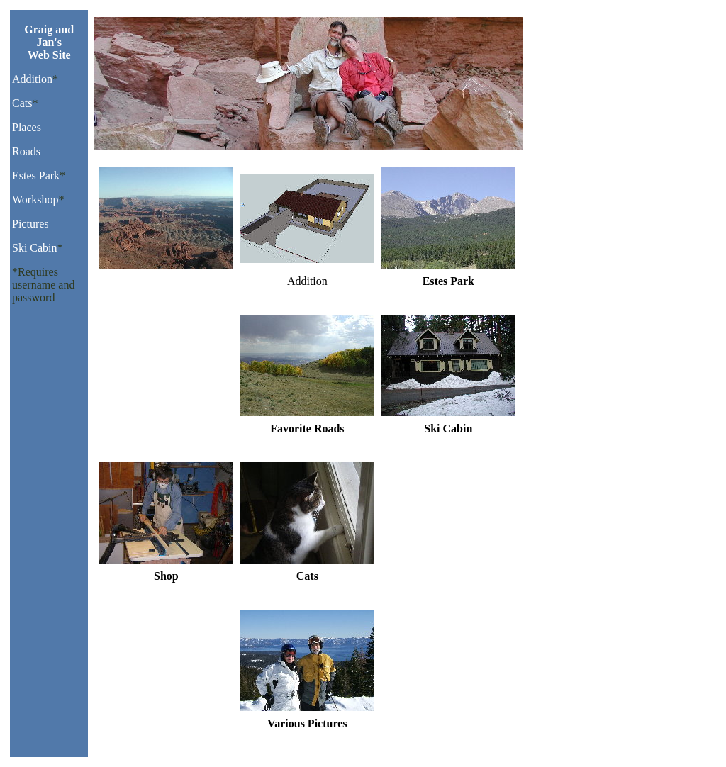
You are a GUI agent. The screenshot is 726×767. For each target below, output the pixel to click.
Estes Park (36, 175)
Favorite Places (166, 281)
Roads (26, 151)
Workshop (35, 200)
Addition (32, 79)
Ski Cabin (34, 248)
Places (26, 127)
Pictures (30, 224)
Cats (22, 103)
